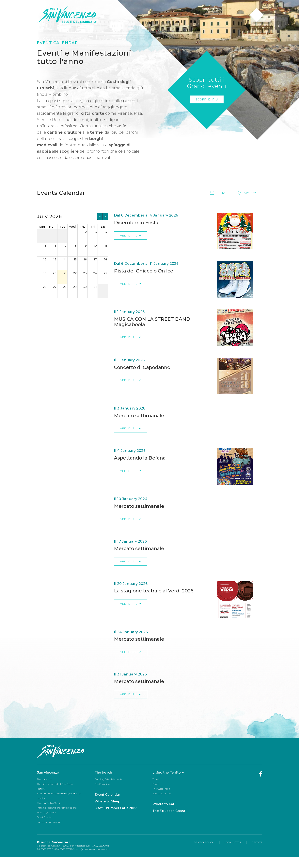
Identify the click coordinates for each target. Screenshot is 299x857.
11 (106, 245)
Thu (83, 226)
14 (65, 259)
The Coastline (102, 783)
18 (105, 259)
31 (95, 287)
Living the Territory (168, 772)
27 (54, 287)
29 (75, 287)
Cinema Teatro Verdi (48, 802)
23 (85, 273)
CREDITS (257, 842)
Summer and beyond (49, 821)
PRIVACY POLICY (203, 842)
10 (95, 245)
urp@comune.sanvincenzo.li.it (93, 849)
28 (65, 287)
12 (44, 259)
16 (85, 259)
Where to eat (163, 804)
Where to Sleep (107, 801)
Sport (155, 783)
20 (54, 273)
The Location (44, 779)
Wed (72, 226)
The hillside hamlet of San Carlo (54, 783)
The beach (103, 772)
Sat (103, 226)
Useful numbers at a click (116, 808)
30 (85, 287)
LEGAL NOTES (233, 842)
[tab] (246, 193)
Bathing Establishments (108, 779)
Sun (42, 226)
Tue (62, 226)
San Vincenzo (48, 772)
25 (105, 273)
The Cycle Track (161, 788)
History (41, 788)
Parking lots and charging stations (56, 807)
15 (75, 259)
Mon (52, 226)
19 (44, 273)
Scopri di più (207, 99)
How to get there (46, 812)
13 (55, 259)
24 (95, 273)
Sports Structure (161, 793)
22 (75, 273)
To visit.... (157, 779)
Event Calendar (107, 794)
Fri (93, 226)
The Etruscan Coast (168, 811)
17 (95, 259)
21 (65, 273)
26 (44, 287)
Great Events (44, 817)
